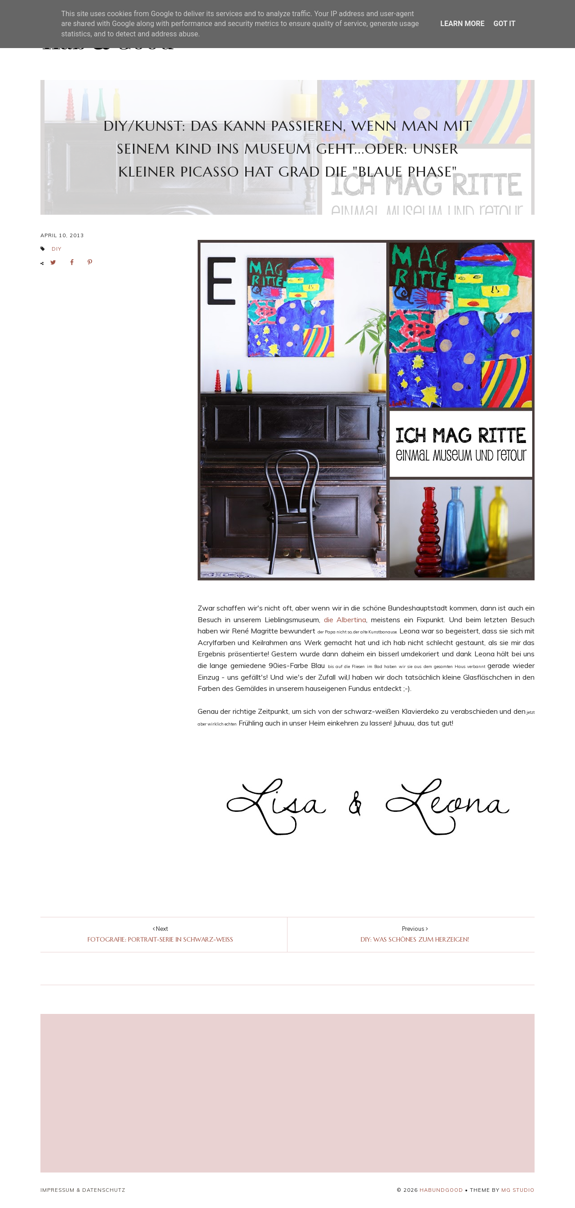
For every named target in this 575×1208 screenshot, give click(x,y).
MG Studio (518, 1190)
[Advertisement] (206, 1093)
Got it (504, 23)
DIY (57, 249)
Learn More (462, 23)
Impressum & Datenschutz (82, 1190)
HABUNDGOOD (441, 1190)
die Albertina (345, 619)
